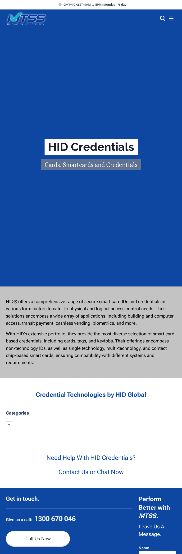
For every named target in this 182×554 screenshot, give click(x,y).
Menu (171, 18)
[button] (162, 18)
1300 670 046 (55, 519)
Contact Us (73, 471)
